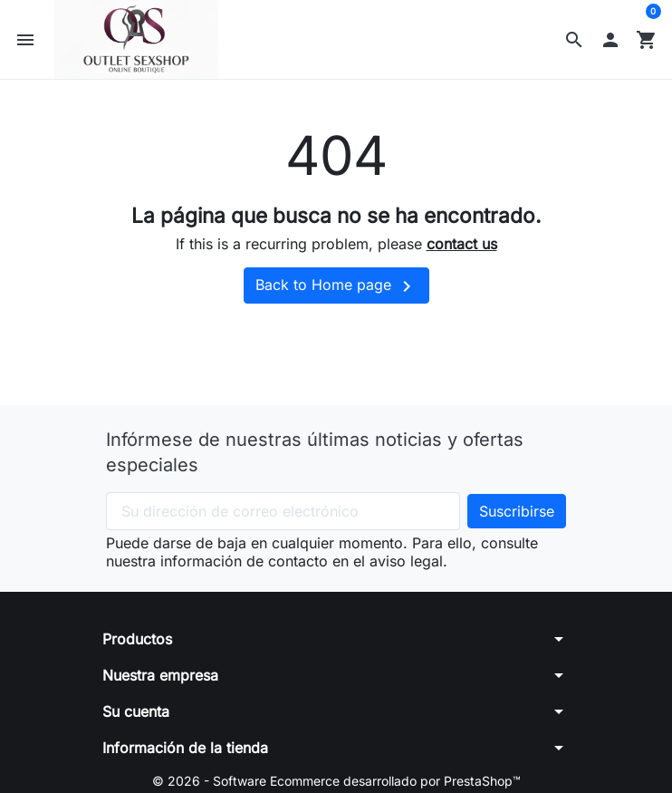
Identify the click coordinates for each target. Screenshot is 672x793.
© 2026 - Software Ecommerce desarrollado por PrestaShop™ (336, 780)
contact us (462, 244)
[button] (574, 40)
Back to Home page (336, 286)
